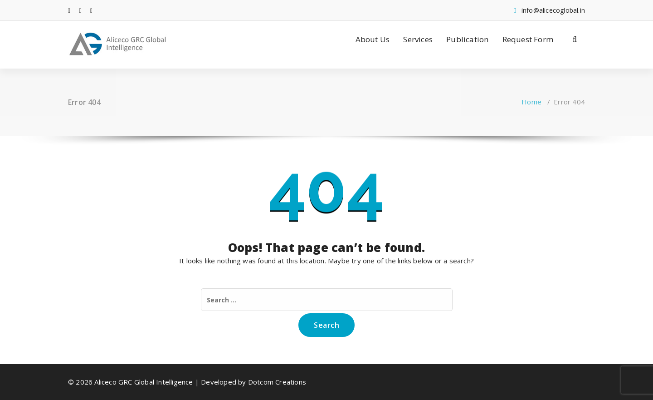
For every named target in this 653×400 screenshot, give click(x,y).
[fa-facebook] (69, 10)
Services (418, 39)
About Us (373, 39)
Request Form (527, 39)
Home (531, 101)
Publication (467, 39)
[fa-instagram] (91, 10)
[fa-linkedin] (80, 10)
